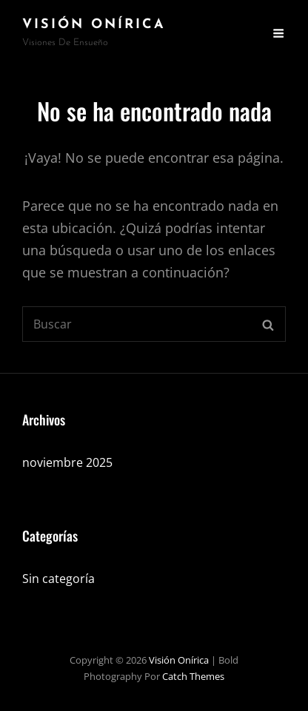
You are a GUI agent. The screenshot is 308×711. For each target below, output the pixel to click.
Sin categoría (58, 578)
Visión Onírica (94, 25)
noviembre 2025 (67, 462)
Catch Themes (193, 676)
